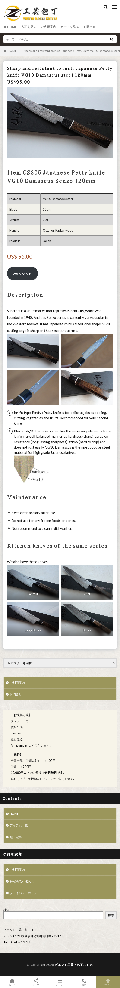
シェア (36, 982)
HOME (12, 51)
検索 (6, 910)
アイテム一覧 (19, 825)
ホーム (12, 982)
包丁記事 (16, 837)
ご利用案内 (48, 27)
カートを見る (70, 27)
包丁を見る (28, 27)
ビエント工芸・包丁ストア (73, 965)
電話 (84, 982)
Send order (22, 273)
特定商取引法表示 (22, 881)
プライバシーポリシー (25, 893)
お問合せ (89, 27)
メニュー (60, 982)
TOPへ (108, 982)
